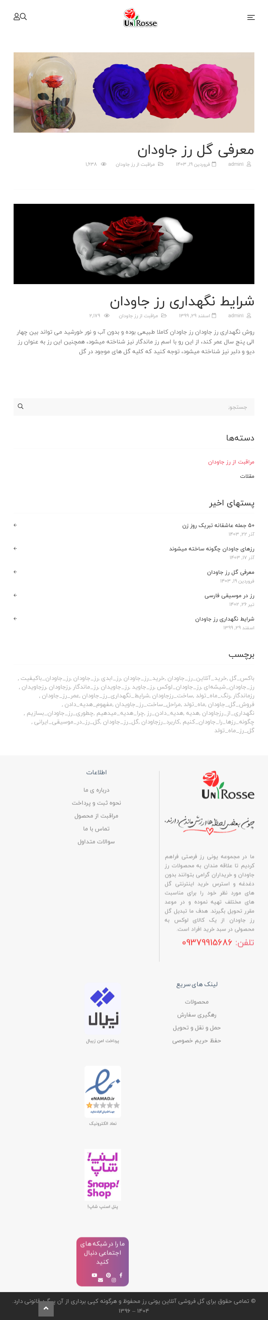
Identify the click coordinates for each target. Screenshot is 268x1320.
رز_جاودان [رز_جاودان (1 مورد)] (85, 678)
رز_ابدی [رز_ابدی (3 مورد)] (111, 678)
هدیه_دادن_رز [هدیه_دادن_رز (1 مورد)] (165, 713)
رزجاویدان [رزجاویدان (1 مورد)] (34, 687)
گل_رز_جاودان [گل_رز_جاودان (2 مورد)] (121, 722)
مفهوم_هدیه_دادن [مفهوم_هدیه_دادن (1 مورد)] (88, 704)
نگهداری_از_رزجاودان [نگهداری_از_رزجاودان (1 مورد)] (228, 713)
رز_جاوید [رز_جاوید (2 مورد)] (143, 687)
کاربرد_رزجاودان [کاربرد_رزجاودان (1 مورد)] (160, 722)
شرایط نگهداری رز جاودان (182, 301)
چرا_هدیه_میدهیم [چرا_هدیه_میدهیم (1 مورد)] (120, 713)
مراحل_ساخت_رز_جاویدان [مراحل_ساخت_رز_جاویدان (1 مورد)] (148, 704)
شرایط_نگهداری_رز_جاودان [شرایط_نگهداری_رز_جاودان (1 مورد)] (115, 695)
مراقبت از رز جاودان (135, 164)
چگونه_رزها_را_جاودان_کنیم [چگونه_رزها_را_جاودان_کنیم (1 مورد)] (218, 722)
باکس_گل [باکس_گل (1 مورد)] (242, 678)
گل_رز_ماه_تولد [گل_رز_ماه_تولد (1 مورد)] (234, 730)
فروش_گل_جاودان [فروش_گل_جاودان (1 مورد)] (231, 704)
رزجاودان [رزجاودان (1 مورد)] (59, 687)
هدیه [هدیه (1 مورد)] (192, 713)
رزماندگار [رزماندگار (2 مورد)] (243, 695)
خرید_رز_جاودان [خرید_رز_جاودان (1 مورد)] (144, 678)
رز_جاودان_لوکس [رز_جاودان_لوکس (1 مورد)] (179, 687)
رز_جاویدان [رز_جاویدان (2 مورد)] (115, 687)
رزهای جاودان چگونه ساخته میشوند (211, 549)
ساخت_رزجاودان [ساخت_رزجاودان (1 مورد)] (172, 695)
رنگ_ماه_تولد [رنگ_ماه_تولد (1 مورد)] (213, 695)
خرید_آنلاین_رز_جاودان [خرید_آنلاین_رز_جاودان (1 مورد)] (197, 678)
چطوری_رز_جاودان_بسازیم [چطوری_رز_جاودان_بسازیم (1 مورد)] (60, 713)
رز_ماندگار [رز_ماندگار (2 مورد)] (85, 687)
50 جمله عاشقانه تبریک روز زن (218, 525)
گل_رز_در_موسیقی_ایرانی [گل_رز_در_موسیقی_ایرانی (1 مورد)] (67, 722)
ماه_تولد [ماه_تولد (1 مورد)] (194, 704)
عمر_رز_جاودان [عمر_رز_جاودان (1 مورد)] (60, 695)
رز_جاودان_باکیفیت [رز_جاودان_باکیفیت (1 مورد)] (45, 678)
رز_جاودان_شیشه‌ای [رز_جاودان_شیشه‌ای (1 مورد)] (229, 687)
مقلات (247, 476)
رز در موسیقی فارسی (229, 595)
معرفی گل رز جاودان (195, 150)
